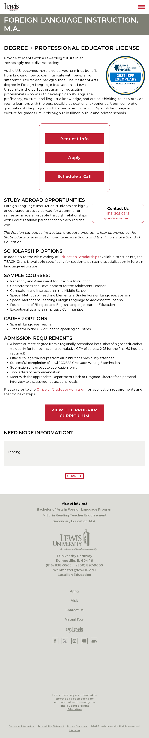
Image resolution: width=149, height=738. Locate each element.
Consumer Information (22, 726)
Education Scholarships (79, 257)
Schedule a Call (75, 176)
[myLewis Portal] (74, 630)
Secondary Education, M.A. (74, 521)
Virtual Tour (74, 619)
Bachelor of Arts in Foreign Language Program (74, 509)
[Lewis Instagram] (74, 641)
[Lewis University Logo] (11, 7)
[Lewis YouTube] (84, 641)
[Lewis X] (65, 641)
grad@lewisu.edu (118, 218)
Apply (74, 157)
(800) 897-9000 (89, 565)
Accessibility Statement (51, 726)
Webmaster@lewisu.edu (74, 570)
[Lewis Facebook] (55, 641)
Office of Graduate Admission (61, 389)
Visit (74, 601)
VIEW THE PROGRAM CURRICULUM (74, 413)
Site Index (74, 730)
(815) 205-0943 (117, 213)
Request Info (74, 138)
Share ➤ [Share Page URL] (74, 476)
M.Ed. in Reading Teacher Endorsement (74, 515)
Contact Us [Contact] (74, 610)
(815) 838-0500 (59, 565)
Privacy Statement (77, 726)
